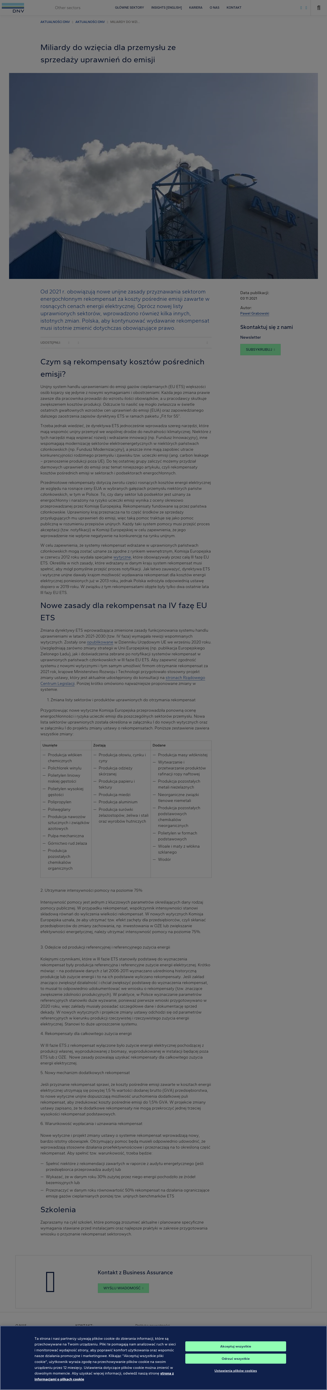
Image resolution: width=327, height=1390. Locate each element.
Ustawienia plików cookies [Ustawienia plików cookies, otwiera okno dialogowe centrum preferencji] (236, 1376)
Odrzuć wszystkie (236, 1364)
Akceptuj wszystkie (235, 1352)
